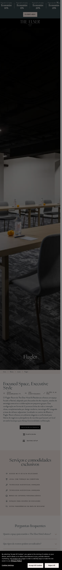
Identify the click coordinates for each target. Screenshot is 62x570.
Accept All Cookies (35, 565)
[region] (31, 560)
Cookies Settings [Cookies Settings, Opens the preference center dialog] (8, 565)
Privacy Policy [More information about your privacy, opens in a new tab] (16, 561)
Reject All (51, 565)
